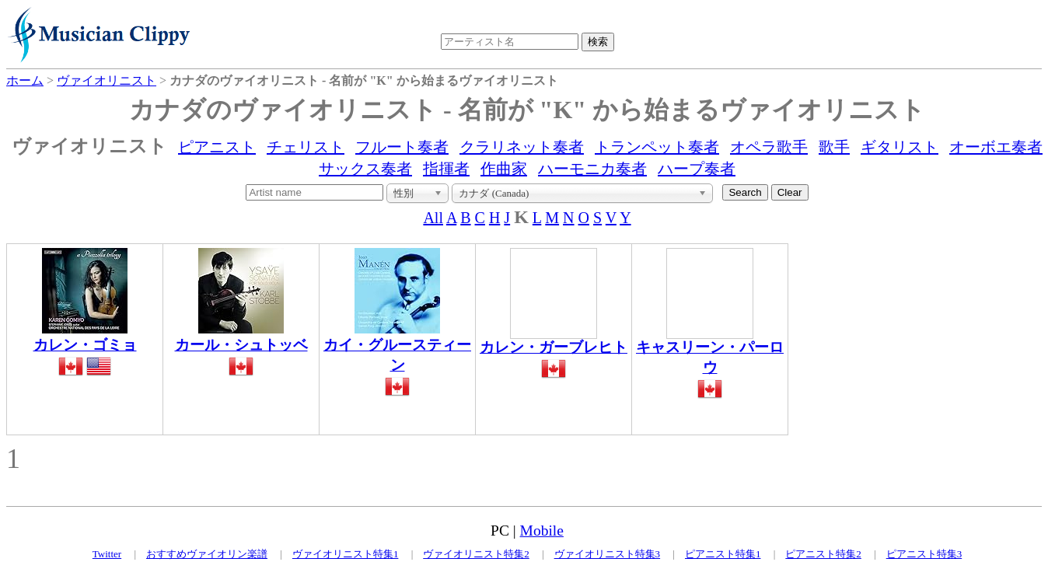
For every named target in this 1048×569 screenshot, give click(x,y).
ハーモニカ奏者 (592, 168)
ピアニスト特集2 (823, 554)
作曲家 (503, 168)
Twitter (107, 554)
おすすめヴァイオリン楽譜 (206, 554)
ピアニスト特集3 (924, 554)
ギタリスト (899, 146)
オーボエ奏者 (996, 146)
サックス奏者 (365, 168)
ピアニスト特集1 (723, 554)
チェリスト (305, 146)
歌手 (834, 146)
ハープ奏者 (696, 168)
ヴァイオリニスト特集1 (345, 554)
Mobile (542, 530)
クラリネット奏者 (521, 146)
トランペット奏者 (657, 146)
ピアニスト (217, 146)
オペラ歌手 (769, 146)
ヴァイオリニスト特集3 (607, 554)
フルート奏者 (402, 146)
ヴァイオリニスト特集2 (476, 554)
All (433, 217)
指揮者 (446, 168)
